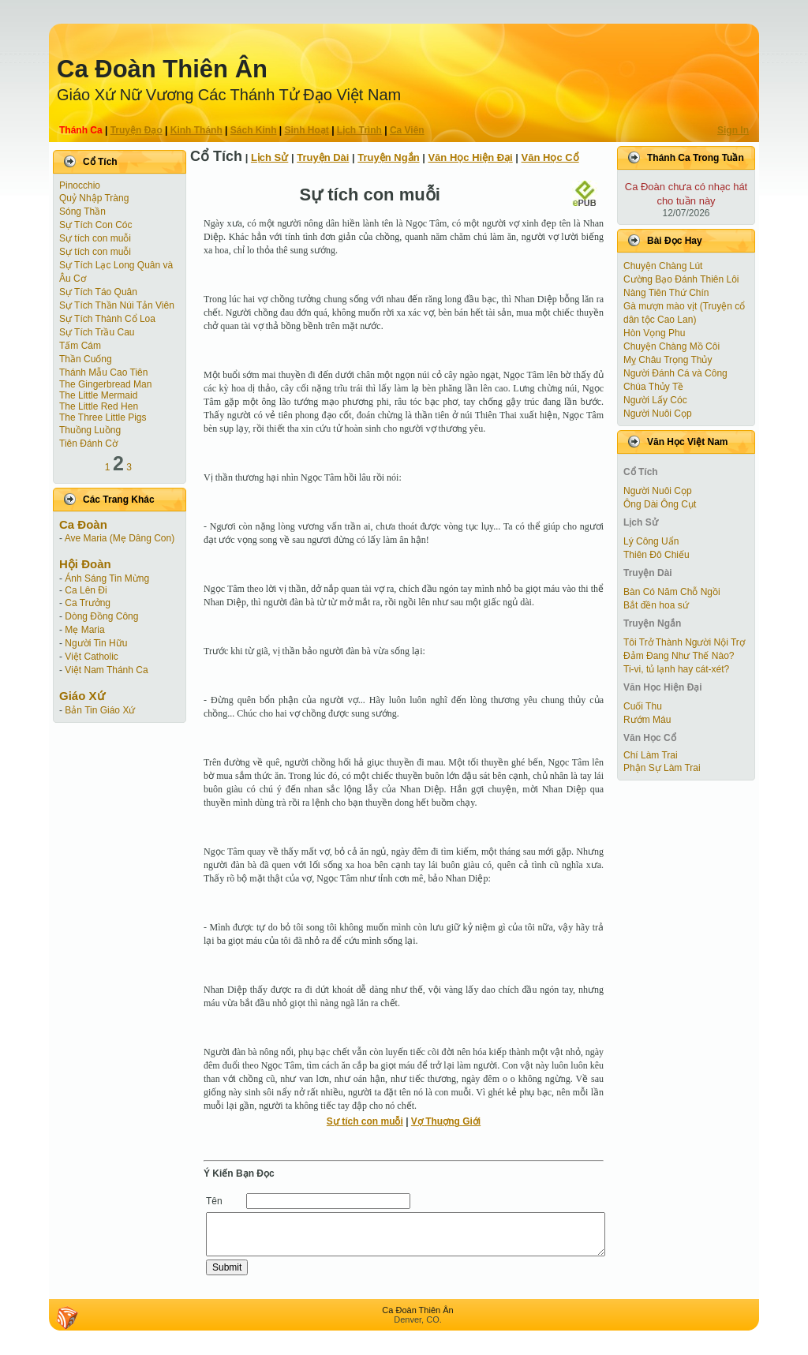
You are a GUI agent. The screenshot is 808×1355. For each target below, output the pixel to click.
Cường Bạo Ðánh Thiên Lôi (681, 279)
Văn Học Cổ (550, 157)
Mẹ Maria (84, 629)
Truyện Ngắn (388, 157)
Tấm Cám (80, 345)
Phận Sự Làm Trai (662, 767)
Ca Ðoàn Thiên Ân (162, 69)
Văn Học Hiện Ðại (470, 157)
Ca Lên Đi (86, 590)
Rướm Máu (647, 719)
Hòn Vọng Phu (654, 333)
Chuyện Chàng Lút (662, 265)
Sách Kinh (253, 130)
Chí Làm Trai (650, 755)
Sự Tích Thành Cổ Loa (107, 318)
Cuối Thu (642, 706)
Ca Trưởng (87, 602)
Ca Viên (407, 130)
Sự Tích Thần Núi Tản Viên (116, 305)
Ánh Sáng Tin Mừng (107, 578)
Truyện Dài (323, 157)
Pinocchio (79, 185)
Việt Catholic (91, 656)
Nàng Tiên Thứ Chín (666, 292)
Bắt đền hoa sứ (656, 605)
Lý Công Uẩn (651, 541)
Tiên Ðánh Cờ (88, 443)
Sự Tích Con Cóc (95, 224)
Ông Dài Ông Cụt (659, 504)
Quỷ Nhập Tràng (94, 198)
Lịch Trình (359, 130)
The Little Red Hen (98, 406)
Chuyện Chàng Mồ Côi (671, 346)
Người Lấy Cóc (655, 400)
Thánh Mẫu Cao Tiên (103, 372)
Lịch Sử (269, 157)
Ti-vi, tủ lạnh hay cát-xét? (676, 669)
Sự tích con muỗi (95, 238)
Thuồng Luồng (90, 430)
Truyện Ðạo (136, 130)
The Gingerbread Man (105, 384)
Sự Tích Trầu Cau (96, 332)
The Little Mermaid (98, 395)
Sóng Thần (82, 211)
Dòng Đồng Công (101, 616)
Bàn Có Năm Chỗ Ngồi (671, 591)
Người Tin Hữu (96, 643)
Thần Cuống (85, 359)
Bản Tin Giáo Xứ (100, 710)
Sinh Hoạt (307, 130)
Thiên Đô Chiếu (656, 554)
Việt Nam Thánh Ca (106, 670)
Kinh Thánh (196, 130)
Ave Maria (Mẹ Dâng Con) (120, 538)
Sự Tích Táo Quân (98, 292)
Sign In (733, 130)
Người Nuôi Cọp (657, 413)
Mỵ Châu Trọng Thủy (667, 359)
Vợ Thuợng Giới (446, 1121)
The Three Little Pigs (103, 417)
